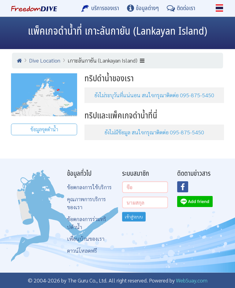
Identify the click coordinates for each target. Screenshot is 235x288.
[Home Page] (34, 8)
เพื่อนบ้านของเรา (85, 238)
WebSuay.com (191, 280)
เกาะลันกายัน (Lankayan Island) (106, 60)
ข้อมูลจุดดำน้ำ (44, 129)
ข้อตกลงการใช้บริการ (89, 186)
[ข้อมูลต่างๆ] (143, 8)
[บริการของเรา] (100, 8)
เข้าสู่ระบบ (134, 216)
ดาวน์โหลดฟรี (82, 250)
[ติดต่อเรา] (181, 8)
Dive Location (44, 60)
